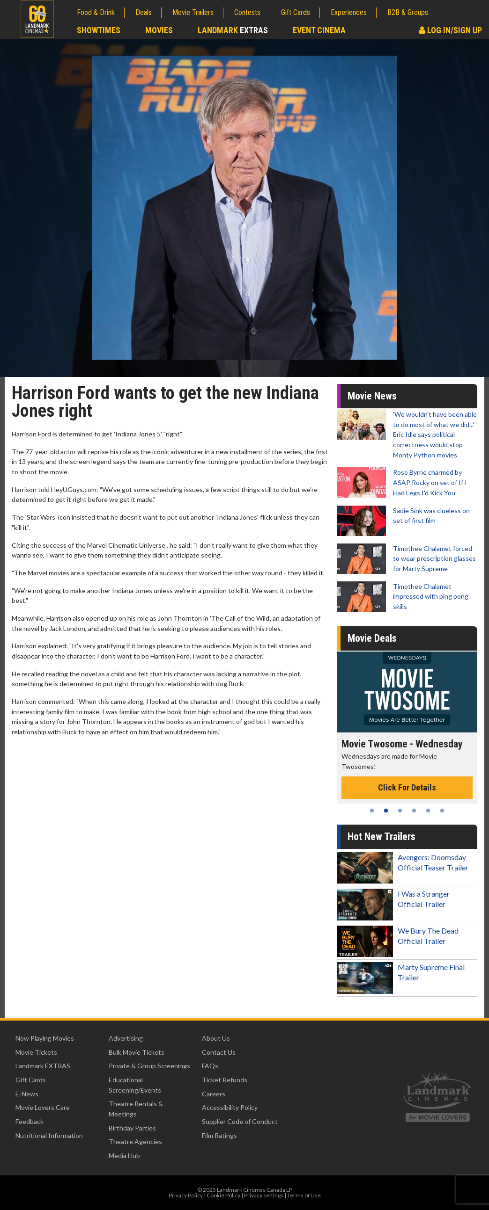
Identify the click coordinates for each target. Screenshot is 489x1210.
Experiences (349, 12)
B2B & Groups (407, 12)
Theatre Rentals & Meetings (136, 1109)
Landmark (233, 30)
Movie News (372, 396)
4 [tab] (414, 810)
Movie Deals (372, 638)
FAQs (210, 1066)
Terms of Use (304, 1195)
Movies (159, 30)
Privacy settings (263, 1195)
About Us (216, 1038)
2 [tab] (386, 810)
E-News (26, 1094)
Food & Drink (96, 12)
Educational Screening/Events (135, 1085)
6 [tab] (442, 810)
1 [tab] (372, 810)
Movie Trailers (193, 12)
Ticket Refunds (224, 1080)
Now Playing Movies (44, 1038)
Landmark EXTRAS (42, 1066)
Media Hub (124, 1155)
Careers (213, 1094)
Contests (247, 12)
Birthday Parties (132, 1128)
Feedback (29, 1121)
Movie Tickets (36, 1052)
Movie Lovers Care (42, 1107)
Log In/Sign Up (450, 30)
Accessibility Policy (230, 1107)
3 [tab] (400, 810)
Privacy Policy (186, 1195)
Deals (143, 12)
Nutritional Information (49, 1135)
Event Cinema (319, 30)
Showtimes (98, 30)
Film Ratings (219, 1135)
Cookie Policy (223, 1195)
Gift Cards (295, 12)
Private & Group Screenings (149, 1066)
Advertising (126, 1038)
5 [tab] (428, 810)
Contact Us (219, 1052)
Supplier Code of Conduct (240, 1121)
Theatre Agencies (135, 1141)
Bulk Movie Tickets (136, 1052)
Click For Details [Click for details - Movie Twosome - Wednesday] (407, 787)
